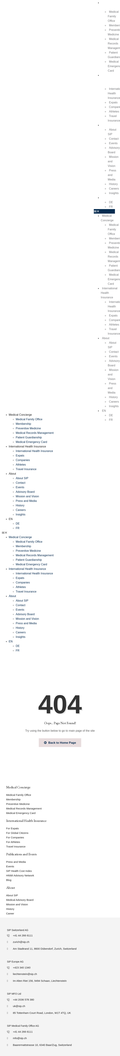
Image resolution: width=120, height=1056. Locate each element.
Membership (23, 423)
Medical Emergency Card (31, 441)
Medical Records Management (35, 432)
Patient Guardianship (29, 437)
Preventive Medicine (28, 428)
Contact (114, 138)
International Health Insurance (108, 80)
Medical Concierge (107, 218)
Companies (23, 460)
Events (113, 143)
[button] (104, 211)
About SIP (112, 132)
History (113, 184)
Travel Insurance (26, 469)
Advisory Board (114, 150)
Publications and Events (21, 854)
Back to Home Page (60, 742)
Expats (113, 102)
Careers (21, 509)
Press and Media (112, 175)
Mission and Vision (27, 496)
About (104, 125)
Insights (114, 193)
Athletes (21, 464)
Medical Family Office (113, 16)
